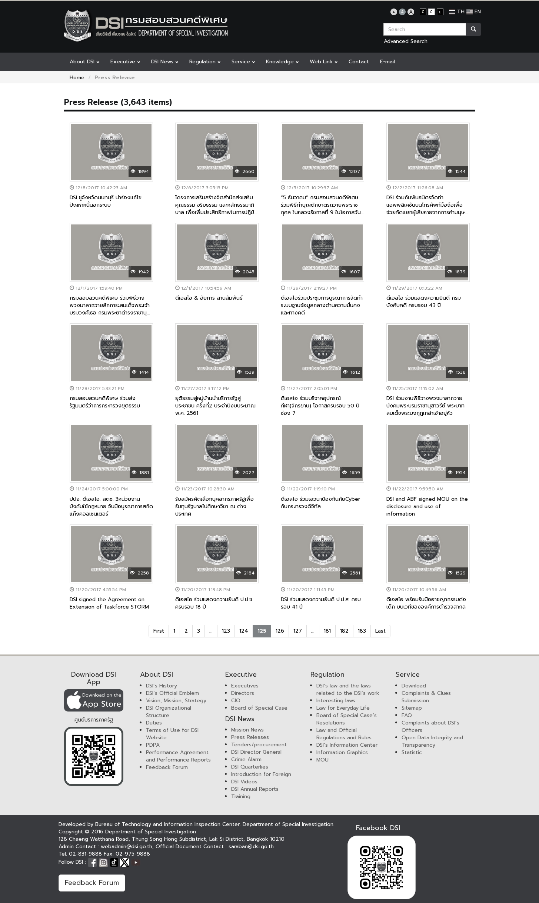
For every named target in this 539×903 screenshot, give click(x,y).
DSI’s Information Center (346, 745)
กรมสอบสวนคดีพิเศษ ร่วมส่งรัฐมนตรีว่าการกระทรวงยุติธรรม (105, 402)
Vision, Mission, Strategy (176, 700)
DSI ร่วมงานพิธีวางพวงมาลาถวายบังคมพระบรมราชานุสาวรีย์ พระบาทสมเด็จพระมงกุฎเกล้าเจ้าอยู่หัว (425, 405)
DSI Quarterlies (249, 767)
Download (414, 686)
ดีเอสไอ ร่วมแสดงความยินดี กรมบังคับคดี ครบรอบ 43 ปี (423, 301)
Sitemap (412, 708)
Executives (245, 686)
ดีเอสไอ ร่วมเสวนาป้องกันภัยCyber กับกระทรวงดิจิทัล (320, 502)
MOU (322, 760)
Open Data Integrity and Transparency (432, 741)
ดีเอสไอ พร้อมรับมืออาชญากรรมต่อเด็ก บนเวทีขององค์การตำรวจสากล (426, 603)
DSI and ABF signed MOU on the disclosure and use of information (427, 506)
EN (473, 12)
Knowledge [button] (282, 62)
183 (362, 631)
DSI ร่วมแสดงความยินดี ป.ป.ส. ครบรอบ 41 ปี (321, 603)
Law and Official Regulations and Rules (344, 734)
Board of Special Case (259, 708)
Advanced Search (405, 41)
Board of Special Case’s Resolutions (346, 719)
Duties (154, 723)
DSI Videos (244, 782)
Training (240, 796)
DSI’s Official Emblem (172, 693)
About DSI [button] (84, 62)
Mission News (247, 730)
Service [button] (243, 62)
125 (261, 631)
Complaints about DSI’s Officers (430, 726)
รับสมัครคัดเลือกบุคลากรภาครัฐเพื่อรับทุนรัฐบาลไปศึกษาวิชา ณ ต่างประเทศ (214, 506)
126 (280, 631)
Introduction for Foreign (261, 774)
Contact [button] (359, 62)
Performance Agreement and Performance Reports (178, 756)
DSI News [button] (164, 62)
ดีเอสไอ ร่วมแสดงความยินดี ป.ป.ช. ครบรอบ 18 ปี (214, 603)
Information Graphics (342, 752)
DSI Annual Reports (255, 789)
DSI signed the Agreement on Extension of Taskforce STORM (109, 603)
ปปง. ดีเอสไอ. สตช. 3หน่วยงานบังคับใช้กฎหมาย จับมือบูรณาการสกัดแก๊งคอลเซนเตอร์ (111, 506)
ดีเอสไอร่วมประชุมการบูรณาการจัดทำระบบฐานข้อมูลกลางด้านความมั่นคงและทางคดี (322, 305)
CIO (235, 700)
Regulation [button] (204, 62)
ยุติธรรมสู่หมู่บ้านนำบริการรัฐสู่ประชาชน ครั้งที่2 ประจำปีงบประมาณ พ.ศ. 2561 (215, 405)
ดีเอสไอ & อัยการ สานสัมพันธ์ (209, 298)
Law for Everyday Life (343, 708)
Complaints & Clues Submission (426, 696)
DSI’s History (161, 686)
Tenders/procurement (259, 745)
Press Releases (250, 737)
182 (344, 631)
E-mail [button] (387, 62)
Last (380, 631)
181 (327, 631)
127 (297, 631)
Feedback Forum (167, 767)
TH (457, 12)
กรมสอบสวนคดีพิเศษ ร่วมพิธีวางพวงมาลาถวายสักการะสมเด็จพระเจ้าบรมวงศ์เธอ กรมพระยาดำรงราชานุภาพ (110, 309)
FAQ (407, 715)
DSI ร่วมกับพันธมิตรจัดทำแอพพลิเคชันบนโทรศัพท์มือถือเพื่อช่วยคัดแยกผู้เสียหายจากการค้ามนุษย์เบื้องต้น (427, 209)
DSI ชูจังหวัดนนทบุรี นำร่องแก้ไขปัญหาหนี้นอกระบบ (106, 201)
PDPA (153, 745)
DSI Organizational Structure (168, 711)
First (158, 631)
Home (77, 77)
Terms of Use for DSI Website (172, 734)
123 (226, 631)
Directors (242, 693)
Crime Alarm (246, 759)
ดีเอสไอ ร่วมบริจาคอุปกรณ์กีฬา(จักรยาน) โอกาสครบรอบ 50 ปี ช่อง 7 (320, 405)
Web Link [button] (323, 62)
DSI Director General (256, 752)
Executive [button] (125, 62)
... (211, 631)
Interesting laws (335, 700)
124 (243, 631)
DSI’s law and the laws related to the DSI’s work (347, 689)
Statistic (412, 752)
